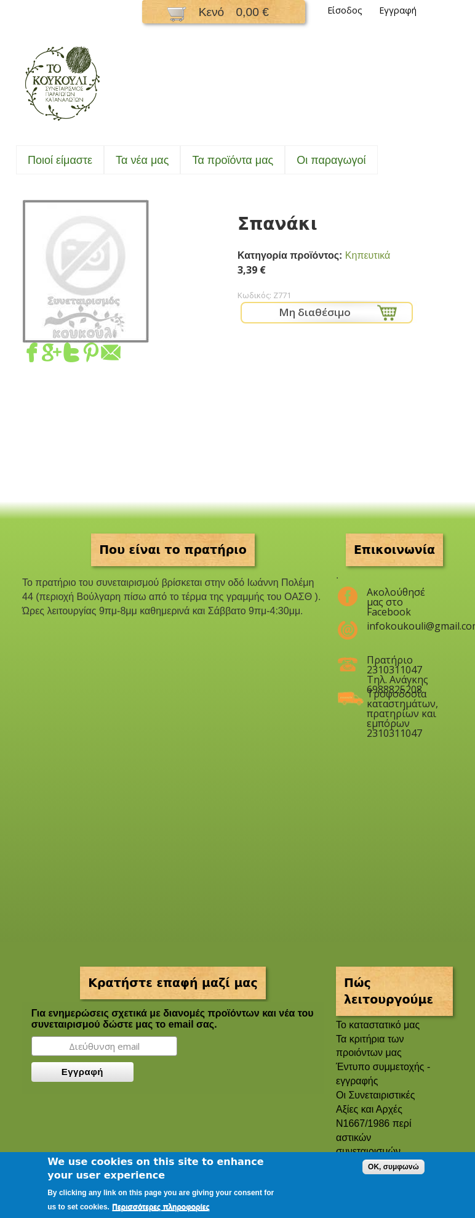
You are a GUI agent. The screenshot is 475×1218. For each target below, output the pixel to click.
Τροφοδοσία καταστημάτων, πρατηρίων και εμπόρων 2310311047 (402, 698)
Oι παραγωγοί (331, 160)
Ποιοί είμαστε (60, 160)
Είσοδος (344, 10)
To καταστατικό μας (378, 1025)
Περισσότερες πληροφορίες (160, 1207)
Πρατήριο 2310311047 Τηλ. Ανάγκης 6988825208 (397, 664)
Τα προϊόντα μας (232, 160)
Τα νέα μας (142, 160)
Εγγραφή (398, 10)
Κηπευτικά (367, 255)
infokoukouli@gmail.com (402, 626)
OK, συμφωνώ (393, 1167)
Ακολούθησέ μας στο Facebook (396, 597)
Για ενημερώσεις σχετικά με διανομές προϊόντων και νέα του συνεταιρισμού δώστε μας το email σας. (172, 1018)
